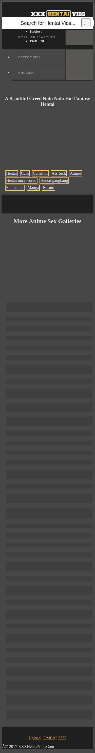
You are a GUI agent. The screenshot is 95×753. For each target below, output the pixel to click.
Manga (33, 187)
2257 (62, 738)
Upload (35, 738)
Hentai (11, 173)
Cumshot (40, 173)
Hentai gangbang (54, 180)
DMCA (49, 738)
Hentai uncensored (21, 180)
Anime (75, 173)
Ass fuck (59, 173)
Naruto (48, 187)
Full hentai (15, 187)
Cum (25, 173)
